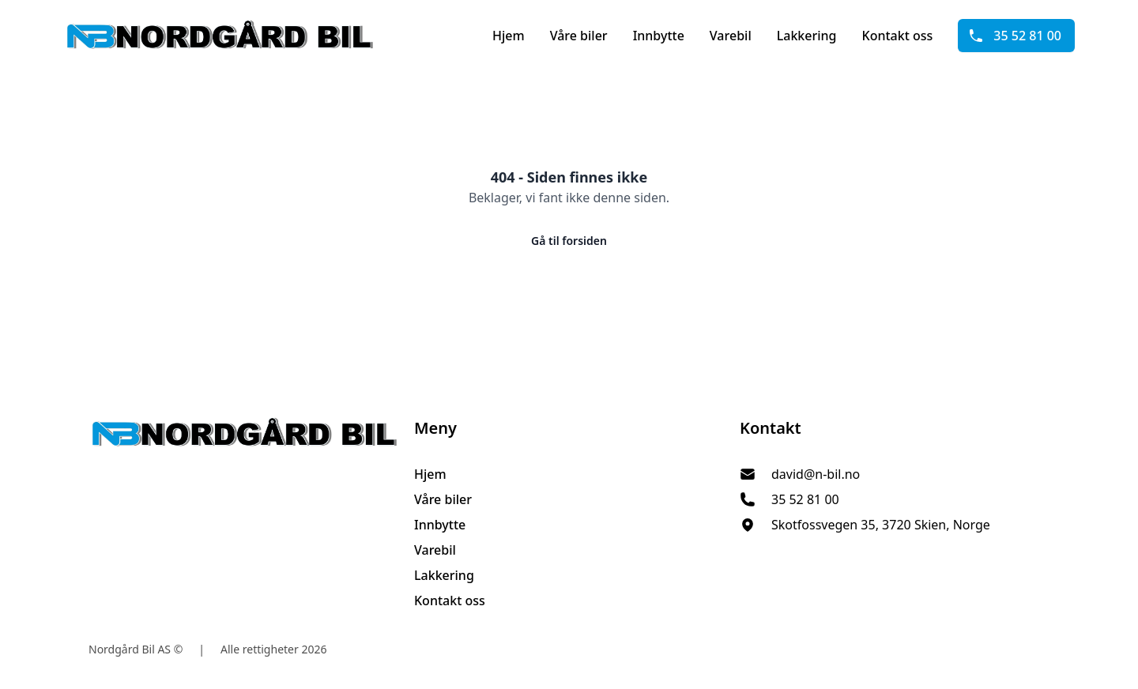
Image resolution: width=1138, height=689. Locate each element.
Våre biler (579, 35)
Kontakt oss (897, 35)
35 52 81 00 (1014, 35)
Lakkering (807, 35)
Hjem (508, 35)
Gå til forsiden (569, 240)
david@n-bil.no (815, 474)
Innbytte (658, 35)
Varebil (731, 35)
